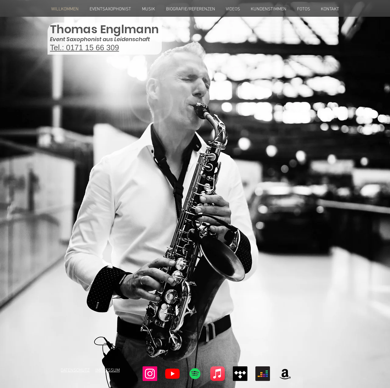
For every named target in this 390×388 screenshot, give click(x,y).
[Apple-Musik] (217, 373)
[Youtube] (172, 373)
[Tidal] (240, 373)
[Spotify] (195, 373)
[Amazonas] (285, 373)
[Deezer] (262, 373)
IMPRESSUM (107, 370)
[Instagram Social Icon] (150, 373)
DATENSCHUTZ (75, 370)
